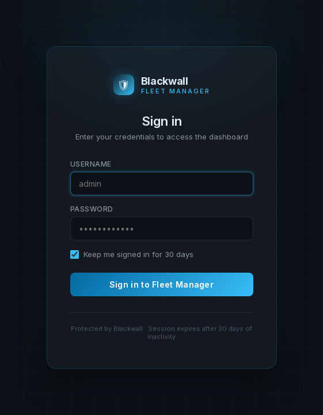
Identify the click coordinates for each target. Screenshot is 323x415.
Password (91, 209)
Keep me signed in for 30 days (138, 254)
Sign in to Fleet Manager (161, 284)
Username (91, 164)
